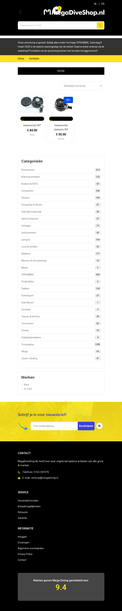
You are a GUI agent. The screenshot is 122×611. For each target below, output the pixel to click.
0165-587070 (41, 472)
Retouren (23, 512)
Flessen (61, 198)
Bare (26, 384)
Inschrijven (86, 426)
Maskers (61, 254)
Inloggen (22, 536)
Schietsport (61, 295)
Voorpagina (61, 344)
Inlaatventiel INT (32, 125)
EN (102, 3)
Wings (61, 351)
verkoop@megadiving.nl (44, 477)
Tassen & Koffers (61, 316)
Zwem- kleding (61, 358)
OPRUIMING (61, 275)
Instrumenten (61, 233)
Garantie (22, 518)
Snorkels (61, 309)
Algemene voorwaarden (31, 548)
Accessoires (61, 170)
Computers (61, 191)
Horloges (61, 226)
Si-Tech (28, 389)
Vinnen (61, 330)
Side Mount (61, 302)
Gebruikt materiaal (61, 212)
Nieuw (61, 268)
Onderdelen (61, 282)
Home (21, 58)
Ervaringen (23, 542)
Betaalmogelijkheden (29, 506)
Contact (22, 560)
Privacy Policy (25, 554)
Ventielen (34, 58)
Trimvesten (61, 323)
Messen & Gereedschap (61, 261)
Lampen (61, 240)
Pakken (61, 289)
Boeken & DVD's (61, 184)
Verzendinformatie (28, 500)
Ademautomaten (61, 177)
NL (95, 3)
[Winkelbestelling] (81, 86)
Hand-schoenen (61, 219)
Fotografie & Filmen (61, 205)
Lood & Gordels (61, 247)
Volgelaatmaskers (61, 337)
